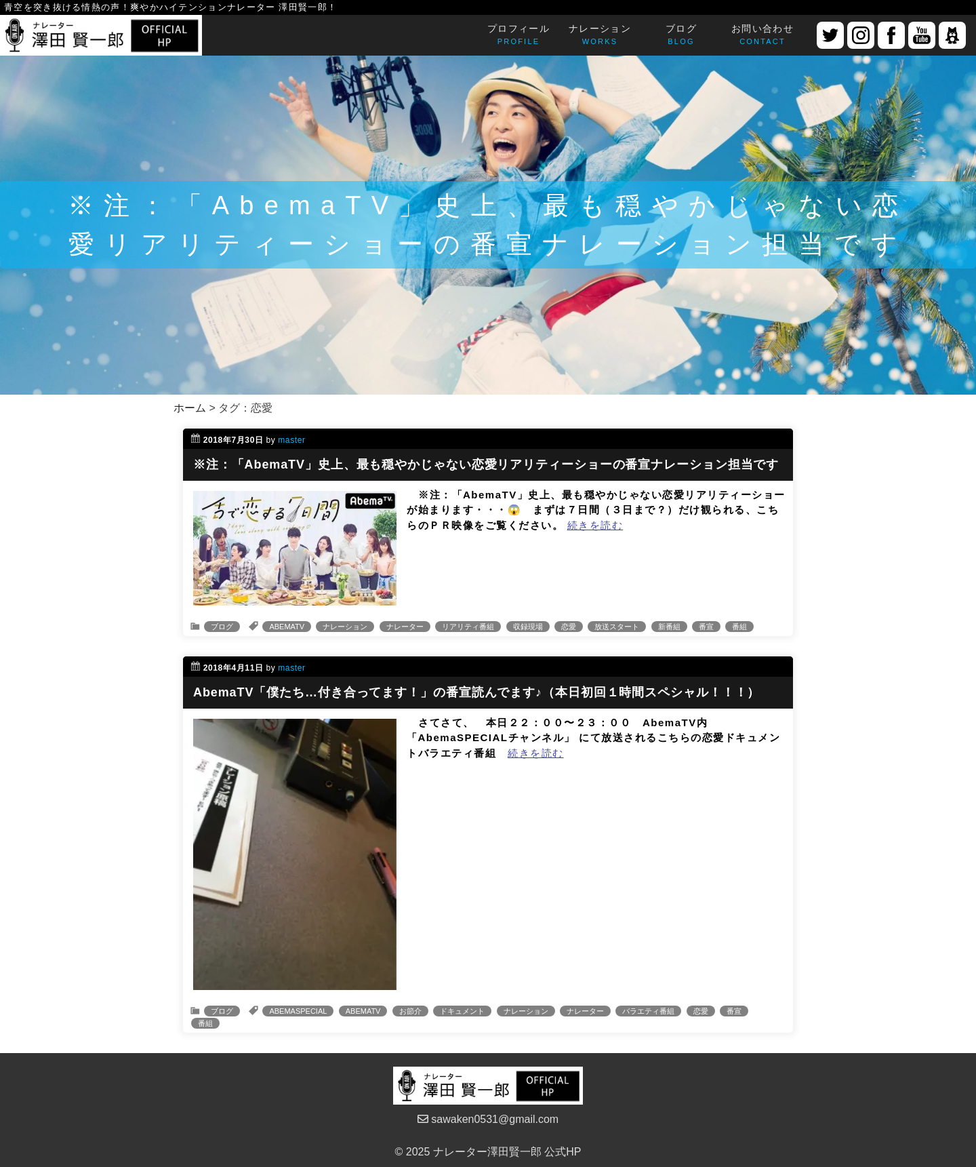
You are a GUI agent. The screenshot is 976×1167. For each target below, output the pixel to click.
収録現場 (528, 626)
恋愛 (568, 626)
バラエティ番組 (648, 1011)
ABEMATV (286, 626)
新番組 (669, 626)
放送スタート (616, 626)
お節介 (410, 1011)
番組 (739, 626)
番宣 (706, 626)
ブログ (222, 626)
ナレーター (405, 626)
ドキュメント (462, 1011)
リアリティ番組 (468, 626)
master (291, 440)
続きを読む (595, 525)
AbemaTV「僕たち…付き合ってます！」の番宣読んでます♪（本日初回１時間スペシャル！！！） (476, 692)
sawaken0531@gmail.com (488, 1119)
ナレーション (345, 626)
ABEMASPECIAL (298, 1011)
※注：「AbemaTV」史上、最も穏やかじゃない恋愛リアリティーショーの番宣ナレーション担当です (486, 464)
